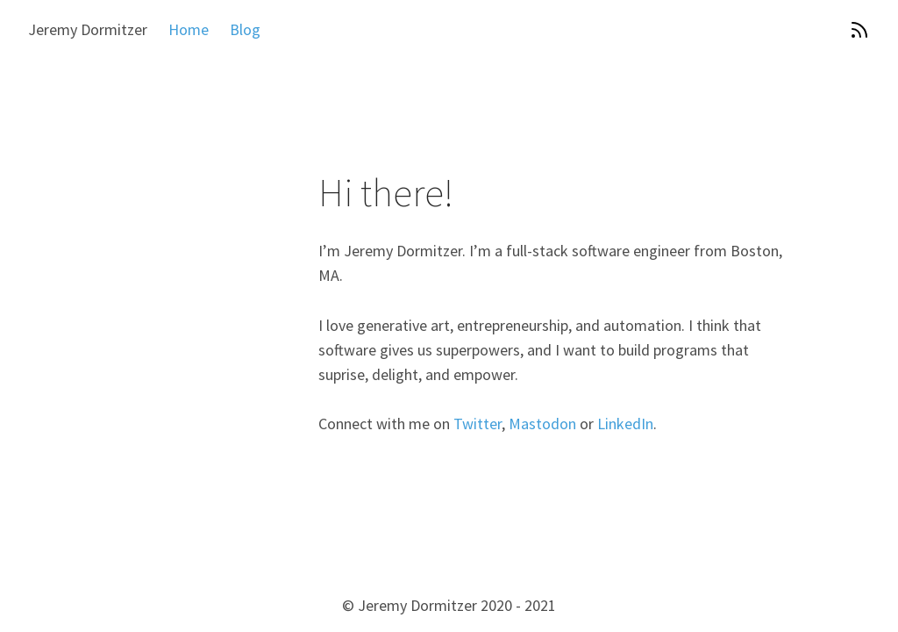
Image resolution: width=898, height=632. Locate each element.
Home (188, 29)
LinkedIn (625, 423)
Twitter (477, 423)
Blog (245, 29)
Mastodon (542, 423)
